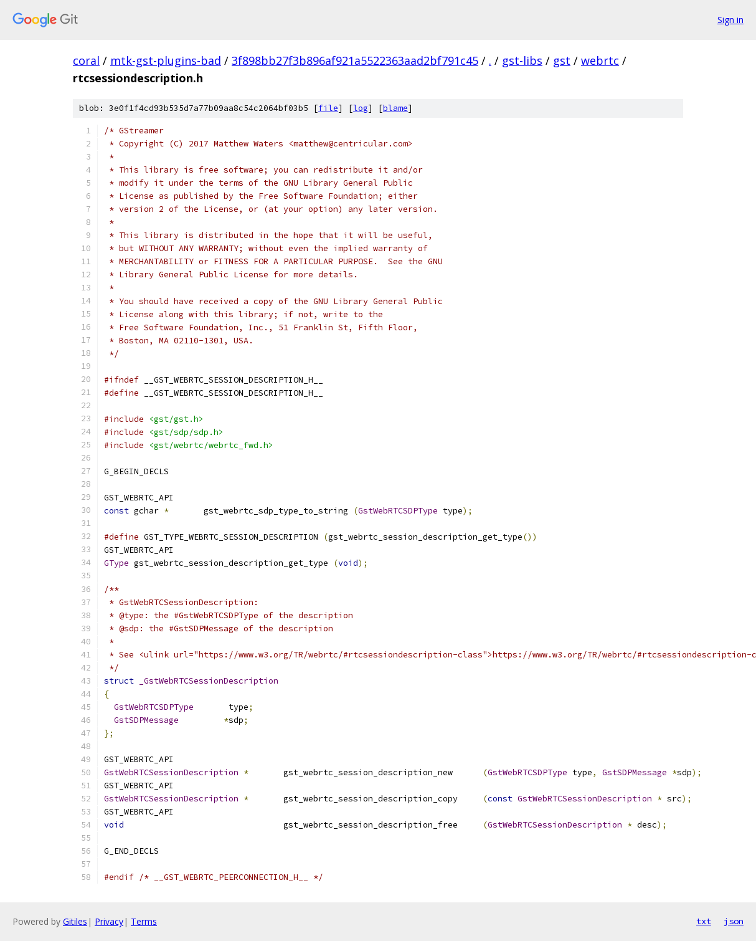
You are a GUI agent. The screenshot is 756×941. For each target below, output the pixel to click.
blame (395, 108)
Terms (144, 921)
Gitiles (75, 921)
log (360, 108)
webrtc (600, 60)
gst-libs (522, 60)
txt (703, 921)
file (328, 108)
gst (561, 60)
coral (86, 60)
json (734, 921)
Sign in (730, 20)
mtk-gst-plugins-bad (165, 60)
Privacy (109, 921)
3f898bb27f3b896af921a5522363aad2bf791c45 (355, 60)
